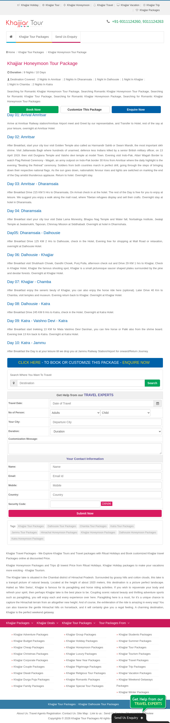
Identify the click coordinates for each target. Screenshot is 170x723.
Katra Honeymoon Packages (27, 538)
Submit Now (85, 513)
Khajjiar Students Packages (135, 634)
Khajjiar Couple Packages (29, 666)
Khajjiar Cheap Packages (29, 647)
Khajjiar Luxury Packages (81, 653)
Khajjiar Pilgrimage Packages (83, 666)
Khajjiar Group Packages (81, 634)
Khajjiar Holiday (29, 5)
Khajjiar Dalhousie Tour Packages (98, 704)
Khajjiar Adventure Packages (31, 634)
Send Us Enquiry (66, 36)
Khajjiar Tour (53, 5)
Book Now (33, 109)
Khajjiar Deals (46, 623)
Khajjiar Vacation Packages (135, 673)
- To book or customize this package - (84, 362)
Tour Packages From (112, 623)
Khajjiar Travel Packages (134, 660)
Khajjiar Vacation (130, 5)
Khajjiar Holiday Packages (82, 640)
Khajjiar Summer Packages (135, 640)
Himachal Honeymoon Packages (59, 532)
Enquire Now (136, 109)
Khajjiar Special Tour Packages (84, 686)
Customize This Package (84, 109)
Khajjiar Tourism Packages (135, 653)
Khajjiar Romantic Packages (83, 679)
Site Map (82, 713)
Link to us (96, 713)
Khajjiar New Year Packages (83, 660)
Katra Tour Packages (122, 526)
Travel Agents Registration (45, 713)
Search (152, 383)
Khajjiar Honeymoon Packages (98, 532)
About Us (22, 713)
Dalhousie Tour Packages (62, 526)
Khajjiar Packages (150, 10)
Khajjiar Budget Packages (29, 640)
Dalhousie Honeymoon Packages (137, 532)
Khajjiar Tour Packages (34, 36)
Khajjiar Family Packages (29, 686)
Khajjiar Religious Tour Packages (86, 673)
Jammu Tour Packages (24, 532)
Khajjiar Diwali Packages (28, 673)
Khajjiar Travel (105, 5)
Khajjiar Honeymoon (78, 5)
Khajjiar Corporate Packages (31, 660)
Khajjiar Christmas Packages (31, 653)
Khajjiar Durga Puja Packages (32, 679)
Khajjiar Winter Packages (134, 692)
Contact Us (69, 713)
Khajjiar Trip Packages (132, 666)
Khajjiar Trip (153, 5)
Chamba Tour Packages (93, 526)
